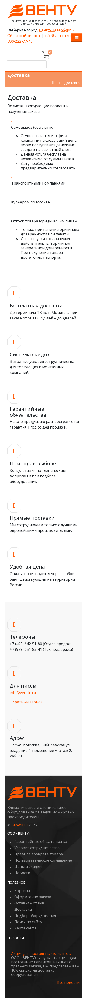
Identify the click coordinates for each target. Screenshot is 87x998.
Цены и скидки (28, 866)
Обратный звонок (23, 35)
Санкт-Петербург (55, 30)
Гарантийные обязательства (40, 841)
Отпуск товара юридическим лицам (44, 221)
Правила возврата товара (38, 854)
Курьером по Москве (30, 202)
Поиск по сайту (28, 921)
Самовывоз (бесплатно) (33, 127)
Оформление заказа (32, 896)
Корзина (22, 890)
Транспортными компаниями (38, 183)
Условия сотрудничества (37, 847)
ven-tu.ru (20, 825)
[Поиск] (43, 64)
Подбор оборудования (35, 915)
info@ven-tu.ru (57, 35)
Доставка (23, 909)
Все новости (68, 982)
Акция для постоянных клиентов (41, 953)
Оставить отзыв (29, 903)
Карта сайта (25, 928)
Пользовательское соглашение (43, 860)
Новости (22, 872)
